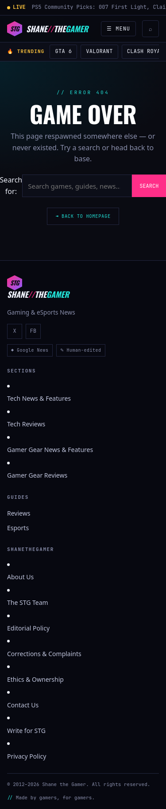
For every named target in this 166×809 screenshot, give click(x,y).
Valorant (99, 51)
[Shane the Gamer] (47, 28)
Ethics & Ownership (35, 679)
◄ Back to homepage (83, 216)
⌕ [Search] (150, 29)
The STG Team (27, 602)
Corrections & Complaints (44, 653)
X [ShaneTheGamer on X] (14, 330)
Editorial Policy (28, 628)
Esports (18, 528)
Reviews (18, 513)
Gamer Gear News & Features (50, 449)
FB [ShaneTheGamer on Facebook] (33, 330)
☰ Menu (118, 28)
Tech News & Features (39, 398)
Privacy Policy (26, 756)
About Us (20, 577)
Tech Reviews (26, 424)
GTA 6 (63, 51)
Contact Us (23, 705)
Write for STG (26, 730)
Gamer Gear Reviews (37, 475)
